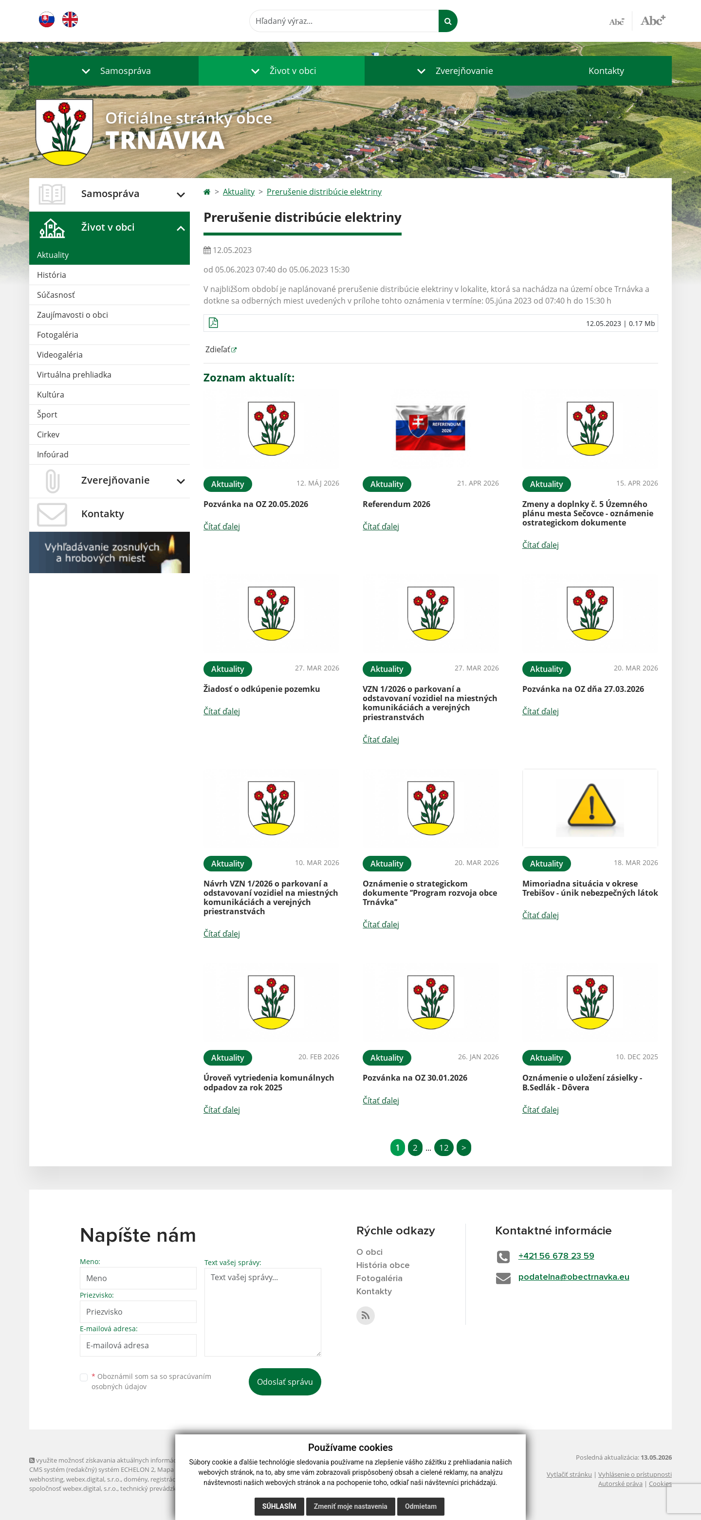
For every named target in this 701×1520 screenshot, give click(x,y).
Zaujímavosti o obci (72, 314)
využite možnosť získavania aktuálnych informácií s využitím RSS (125, 1460)
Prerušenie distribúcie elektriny (324, 191)
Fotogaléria (57, 334)
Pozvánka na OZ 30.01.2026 (415, 1077)
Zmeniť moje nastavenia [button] (350, 1506)
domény (136, 1479)
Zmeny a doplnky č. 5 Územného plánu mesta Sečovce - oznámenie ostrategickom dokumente (587, 513)
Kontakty (606, 70)
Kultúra (50, 394)
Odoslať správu (285, 1381)
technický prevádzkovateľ (157, 1488)
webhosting (46, 1479)
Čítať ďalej (221, 526)
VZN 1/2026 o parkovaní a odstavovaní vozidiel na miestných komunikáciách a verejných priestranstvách (430, 703)
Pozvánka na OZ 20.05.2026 (255, 504)
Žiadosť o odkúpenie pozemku (261, 689)
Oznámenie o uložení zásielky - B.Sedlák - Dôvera (582, 1082)
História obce (383, 1265)
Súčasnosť (56, 295)
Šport (47, 414)
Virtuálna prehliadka (74, 374)
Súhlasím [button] (279, 1506)
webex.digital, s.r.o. (93, 1479)
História (51, 275)
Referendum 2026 (396, 504)
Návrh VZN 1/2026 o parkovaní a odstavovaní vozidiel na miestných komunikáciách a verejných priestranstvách (270, 897)
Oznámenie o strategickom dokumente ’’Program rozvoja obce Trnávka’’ (430, 892)
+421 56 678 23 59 (556, 1256)
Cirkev (48, 434)
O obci (369, 1252)
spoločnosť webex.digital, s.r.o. (73, 1488)
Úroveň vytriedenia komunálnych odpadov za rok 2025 (268, 1082)
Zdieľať (216, 349)
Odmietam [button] (421, 1506)
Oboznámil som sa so (151, 1381)
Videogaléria (60, 354)
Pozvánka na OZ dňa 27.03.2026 (583, 689)
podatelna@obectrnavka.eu (573, 1277)
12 (444, 1147)
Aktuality (53, 255)
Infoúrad (53, 454)
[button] (114, 71)
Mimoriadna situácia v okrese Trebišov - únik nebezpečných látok (590, 888)
